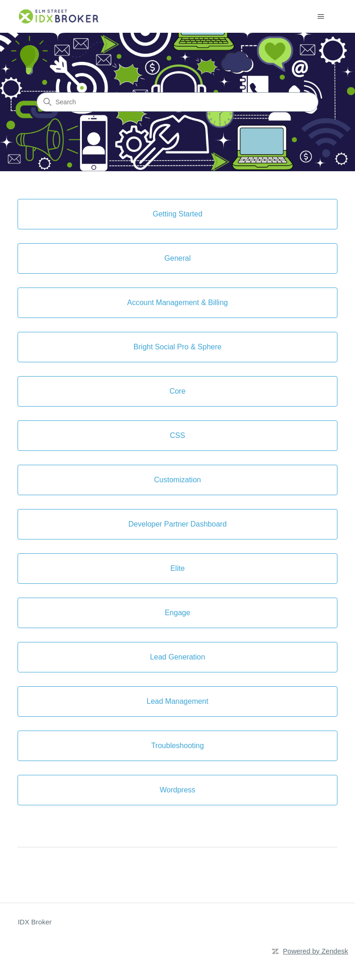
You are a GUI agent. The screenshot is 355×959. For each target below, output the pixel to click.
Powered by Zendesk (315, 951)
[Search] (177, 102)
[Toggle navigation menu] (321, 16)
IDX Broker (34, 922)
